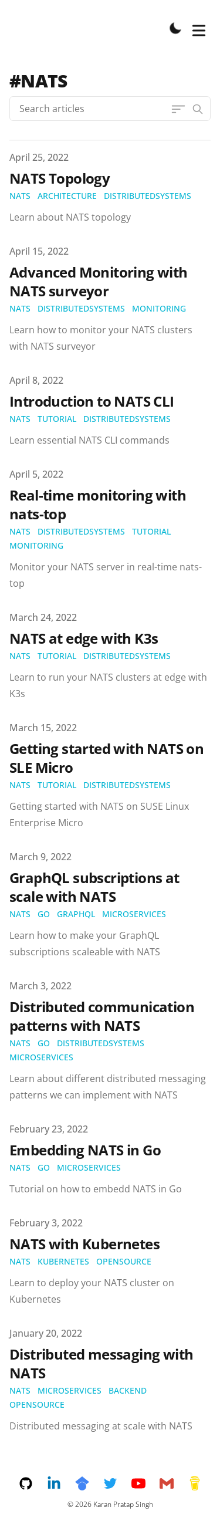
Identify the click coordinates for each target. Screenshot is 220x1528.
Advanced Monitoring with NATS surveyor (98, 281)
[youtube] (145, 1483)
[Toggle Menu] (198, 28)
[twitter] (117, 1483)
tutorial (57, 418)
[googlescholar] (89, 1483)
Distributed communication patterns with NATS (101, 1016)
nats (20, 195)
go (44, 913)
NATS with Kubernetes (84, 1243)
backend (128, 1390)
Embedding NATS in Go (85, 1149)
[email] (174, 1483)
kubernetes (63, 1261)
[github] (33, 1483)
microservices (134, 913)
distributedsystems (147, 195)
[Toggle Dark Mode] (175, 28)
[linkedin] (61, 1483)
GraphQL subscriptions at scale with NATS (94, 887)
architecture (67, 195)
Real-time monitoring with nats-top (97, 504)
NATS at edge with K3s (83, 638)
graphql (76, 913)
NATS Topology (59, 178)
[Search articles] (110, 108)
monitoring (159, 308)
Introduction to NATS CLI (91, 401)
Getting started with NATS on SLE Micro (106, 758)
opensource (123, 1261)
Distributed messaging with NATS (101, 1363)
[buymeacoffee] (195, 1483)
